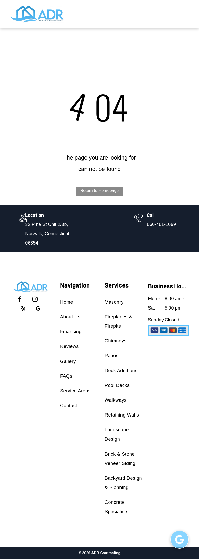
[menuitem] (79, 302)
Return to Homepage (99, 190)
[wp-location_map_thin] (23, 222)
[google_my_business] (38, 309)
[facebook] (20, 299)
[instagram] (35, 299)
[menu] (187, 14)
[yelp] (23, 309)
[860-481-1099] (138, 222)
